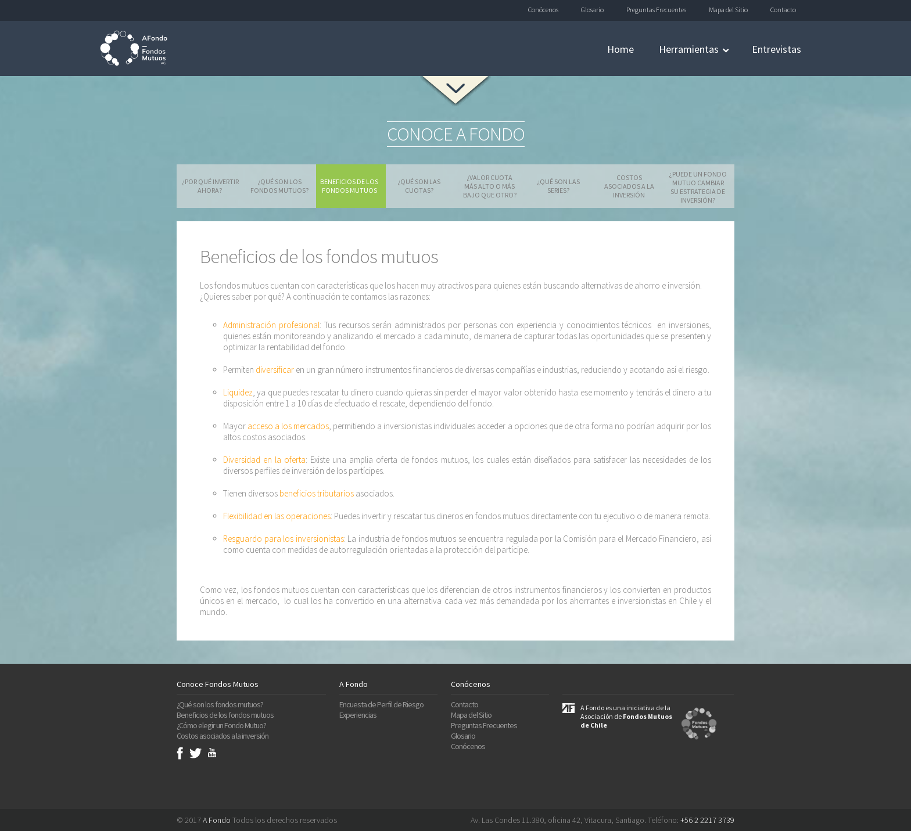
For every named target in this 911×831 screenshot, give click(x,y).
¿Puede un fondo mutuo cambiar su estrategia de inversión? (698, 187)
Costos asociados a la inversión (629, 186)
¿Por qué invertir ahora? (210, 186)
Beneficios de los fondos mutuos (349, 186)
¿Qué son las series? (558, 186)
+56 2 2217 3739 (707, 820)
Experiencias (357, 715)
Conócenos (543, 9)
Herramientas (689, 49)
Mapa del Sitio (728, 9)
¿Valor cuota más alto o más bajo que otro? (490, 186)
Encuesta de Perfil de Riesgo (381, 704)
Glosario (592, 9)
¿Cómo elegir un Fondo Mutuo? (221, 725)
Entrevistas (776, 49)
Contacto (783, 9)
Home (620, 49)
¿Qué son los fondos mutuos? (279, 186)
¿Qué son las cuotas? (418, 186)
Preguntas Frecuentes (656, 9)
